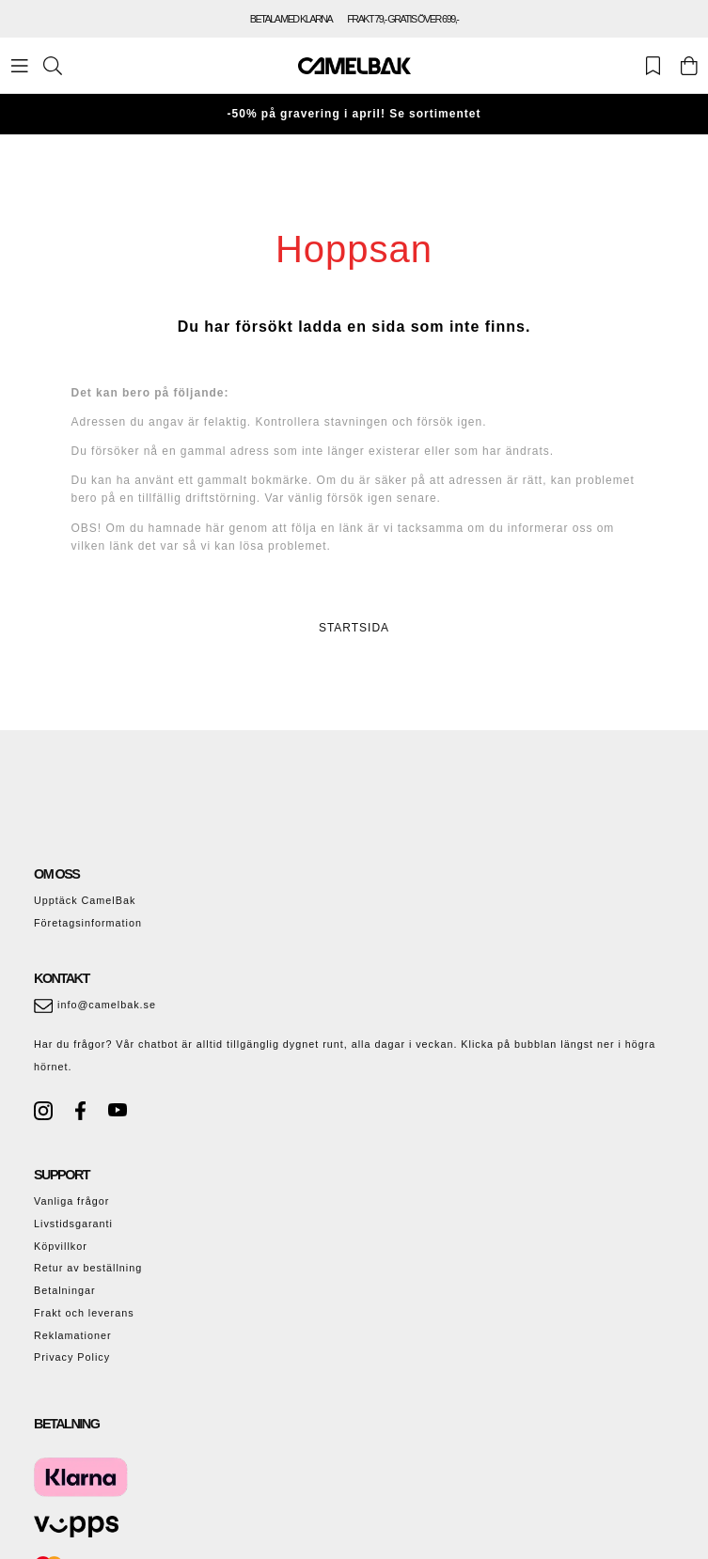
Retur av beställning (88, 1267)
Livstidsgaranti (73, 1223)
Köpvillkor (60, 1246)
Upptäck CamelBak (84, 900)
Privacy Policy (72, 1357)
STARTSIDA (354, 627)
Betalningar (65, 1290)
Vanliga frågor (71, 1201)
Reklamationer (73, 1335)
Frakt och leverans (84, 1312)
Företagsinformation (88, 922)
